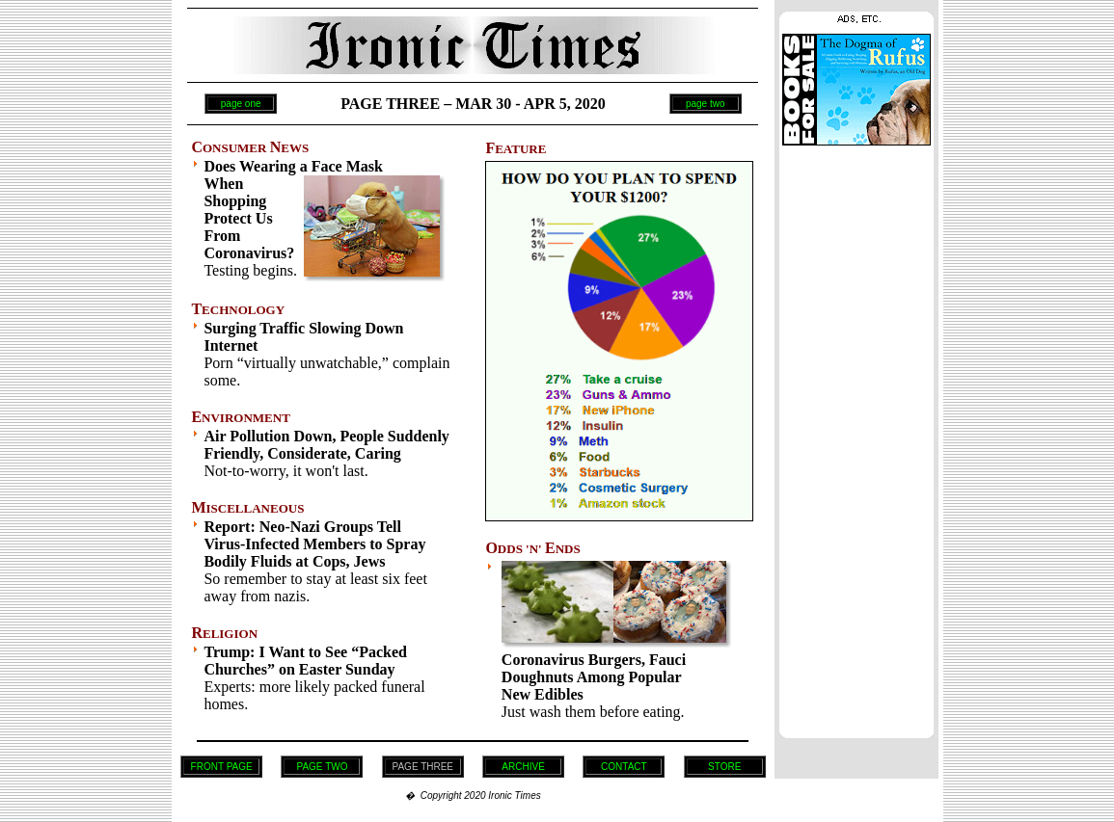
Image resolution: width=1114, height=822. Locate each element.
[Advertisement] (856, 436)
